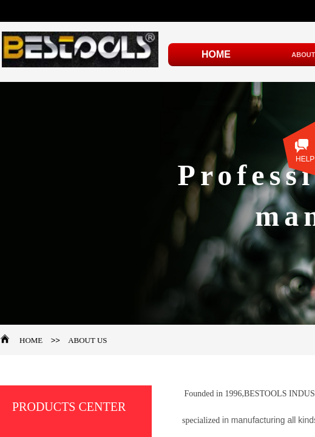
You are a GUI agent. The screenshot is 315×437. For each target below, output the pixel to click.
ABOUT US (87, 340)
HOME (30, 340)
